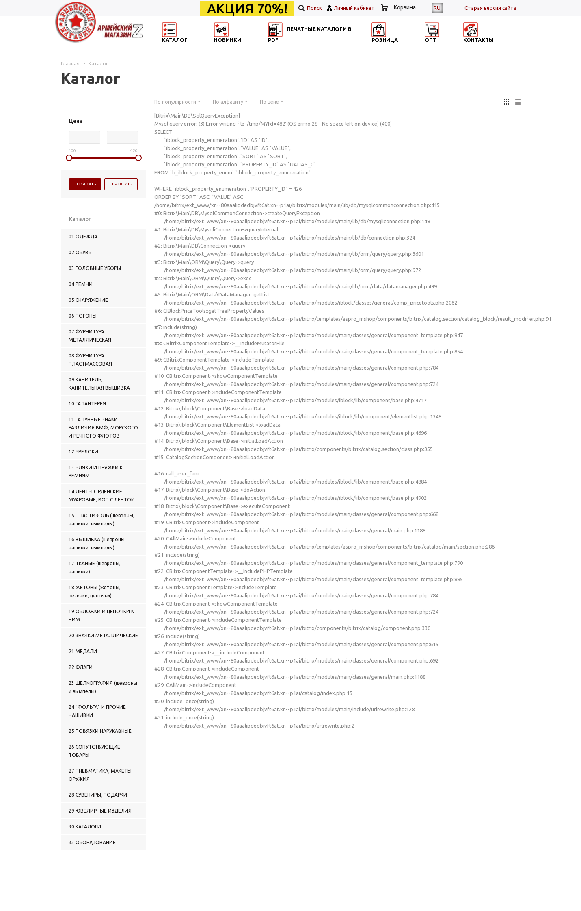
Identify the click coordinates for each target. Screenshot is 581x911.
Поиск (310, 8)
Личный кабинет (354, 8)
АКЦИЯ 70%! (247, 8)
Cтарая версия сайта (490, 8)
